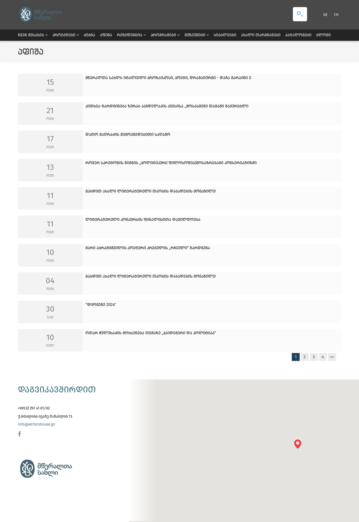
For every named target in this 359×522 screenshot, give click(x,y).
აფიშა (106, 35)
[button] (299, 445)
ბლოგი (323, 35)
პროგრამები (165, 35)
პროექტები (66, 35)
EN (336, 14)
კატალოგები (298, 35)
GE (325, 14)
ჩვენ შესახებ (33, 35)
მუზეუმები (196, 35)
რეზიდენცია (131, 35)
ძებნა (89, 35)
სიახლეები (225, 35)
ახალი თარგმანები (260, 35)
